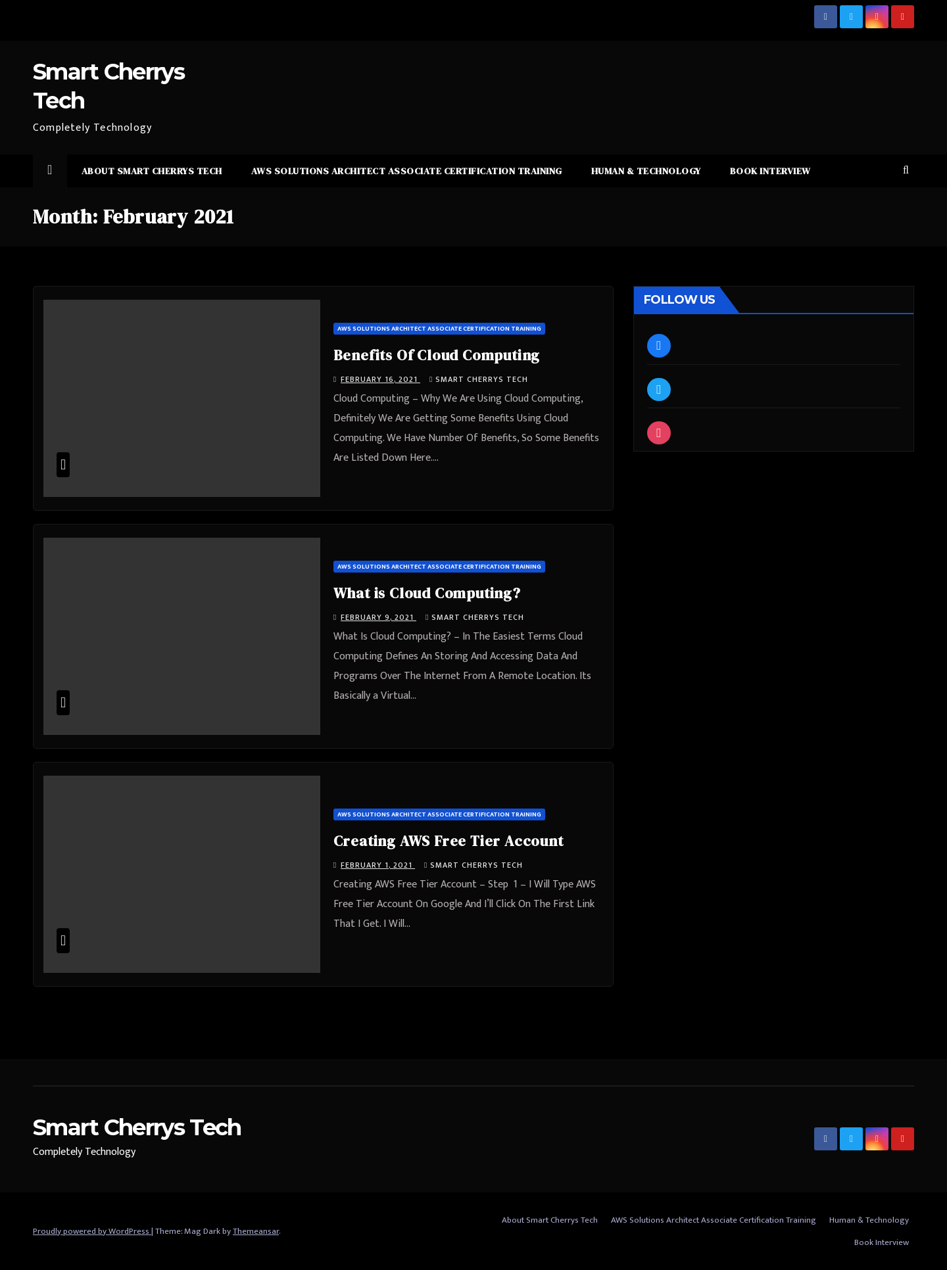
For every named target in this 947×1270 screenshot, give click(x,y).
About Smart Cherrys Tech (152, 170)
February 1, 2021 (378, 865)
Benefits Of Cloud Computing (437, 355)
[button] (906, 170)
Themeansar (256, 1231)
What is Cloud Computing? (427, 593)
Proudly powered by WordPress (92, 1231)
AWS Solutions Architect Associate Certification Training (406, 170)
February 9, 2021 (378, 617)
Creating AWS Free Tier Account (448, 841)
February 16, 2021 (380, 379)
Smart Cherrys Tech (478, 379)
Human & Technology (646, 170)
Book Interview (770, 170)
